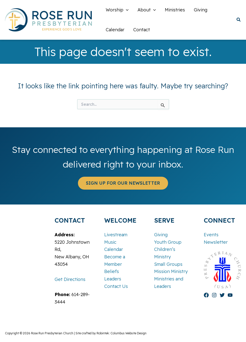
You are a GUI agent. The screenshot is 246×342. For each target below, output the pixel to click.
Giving (161, 235)
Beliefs (111, 271)
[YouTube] (230, 295)
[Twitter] (222, 295)
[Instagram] (214, 295)
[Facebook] (206, 295)
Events (211, 235)
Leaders (112, 279)
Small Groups (168, 264)
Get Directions (70, 279)
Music (110, 242)
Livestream (115, 235)
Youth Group (167, 242)
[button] (239, 20)
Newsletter (216, 242)
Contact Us (116, 286)
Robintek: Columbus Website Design (121, 333)
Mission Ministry (171, 271)
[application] (126, 10)
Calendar (113, 249)
